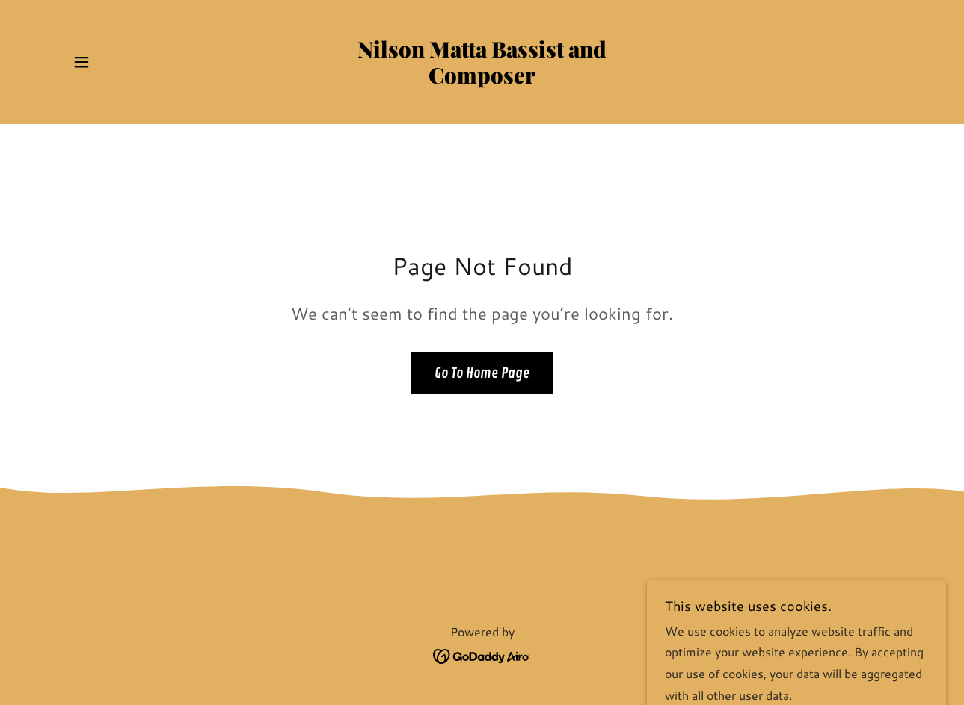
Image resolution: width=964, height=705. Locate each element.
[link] (482, 78)
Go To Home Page (482, 373)
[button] (81, 62)
